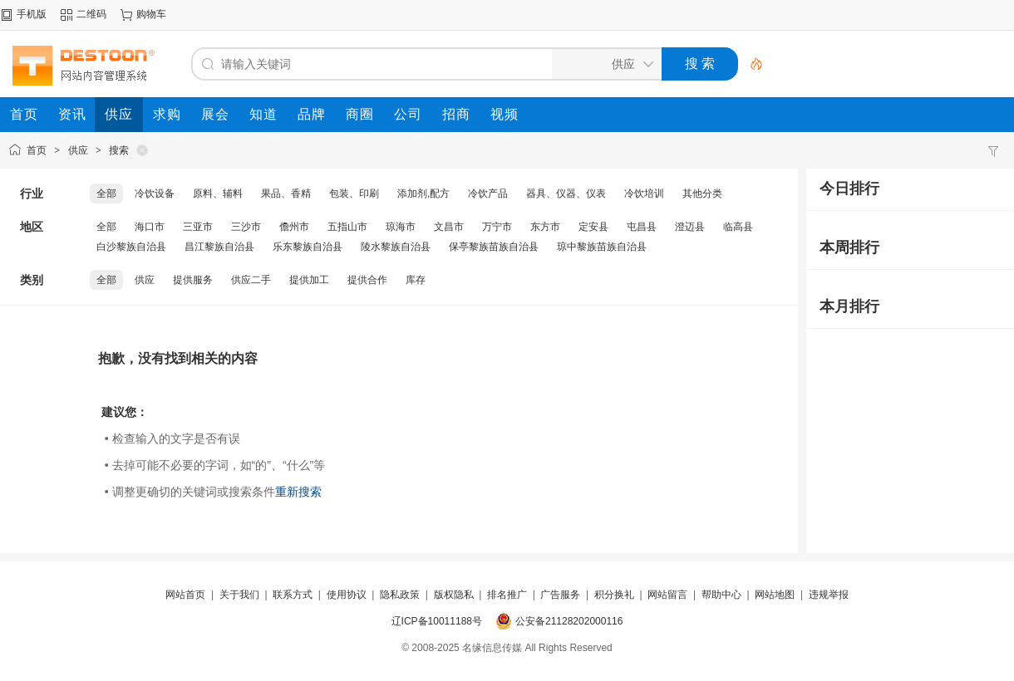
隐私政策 (400, 594)
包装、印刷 (354, 193)
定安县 (593, 227)
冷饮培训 (644, 193)
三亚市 (198, 227)
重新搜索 (298, 491)
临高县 (738, 227)
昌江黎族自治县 (219, 246)
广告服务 (560, 594)
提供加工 (309, 280)
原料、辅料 (218, 193)
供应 (78, 150)
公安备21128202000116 (569, 621)
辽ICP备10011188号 (436, 621)
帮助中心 (721, 594)
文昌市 (449, 227)
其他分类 (702, 193)
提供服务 (193, 280)
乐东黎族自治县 (307, 246)
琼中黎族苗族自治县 (602, 246)
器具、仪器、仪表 (566, 193)
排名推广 (507, 594)
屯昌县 (642, 227)
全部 (106, 193)
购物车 (151, 14)
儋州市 (294, 227)
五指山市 (347, 227)
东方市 (545, 227)
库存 (416, 280)
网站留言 (667, 594)
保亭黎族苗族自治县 (494, 246)
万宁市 (497, 227)
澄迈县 (690, 227)
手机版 (32, 14)
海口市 (150, 227)
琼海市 (401, 227)
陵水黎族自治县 (396, 246)
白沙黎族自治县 (131, 246)
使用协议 (347, 594)
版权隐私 (454, 594)
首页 (37, 150)
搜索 (119, 150)
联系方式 (293, 594)
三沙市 (246, 227)
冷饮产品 (488, 193)
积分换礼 (614, 594)
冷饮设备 (155, 193)
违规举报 (829, 594)
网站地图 (775, 594)
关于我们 (239, 594)
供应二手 (251, 280)
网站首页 (185, 594)
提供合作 (367, 280)
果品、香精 (286, 193)
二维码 (91, 14)
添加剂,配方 (423, 193)
